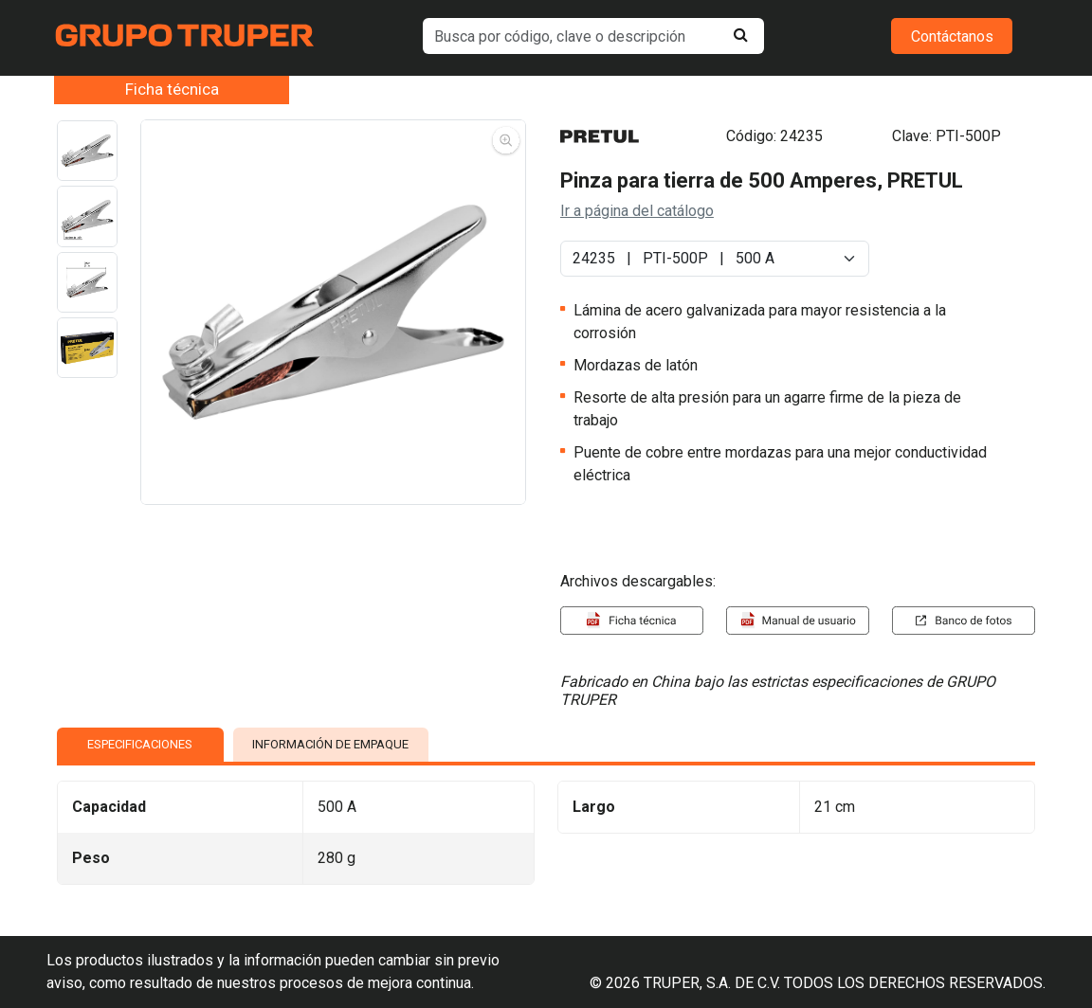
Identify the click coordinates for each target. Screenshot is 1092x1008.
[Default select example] (714, 259)
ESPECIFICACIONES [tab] (139, 744)
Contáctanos (952, 36)
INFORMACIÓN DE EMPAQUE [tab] (330, 744)
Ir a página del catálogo (637, 211)
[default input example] (593, 36)
